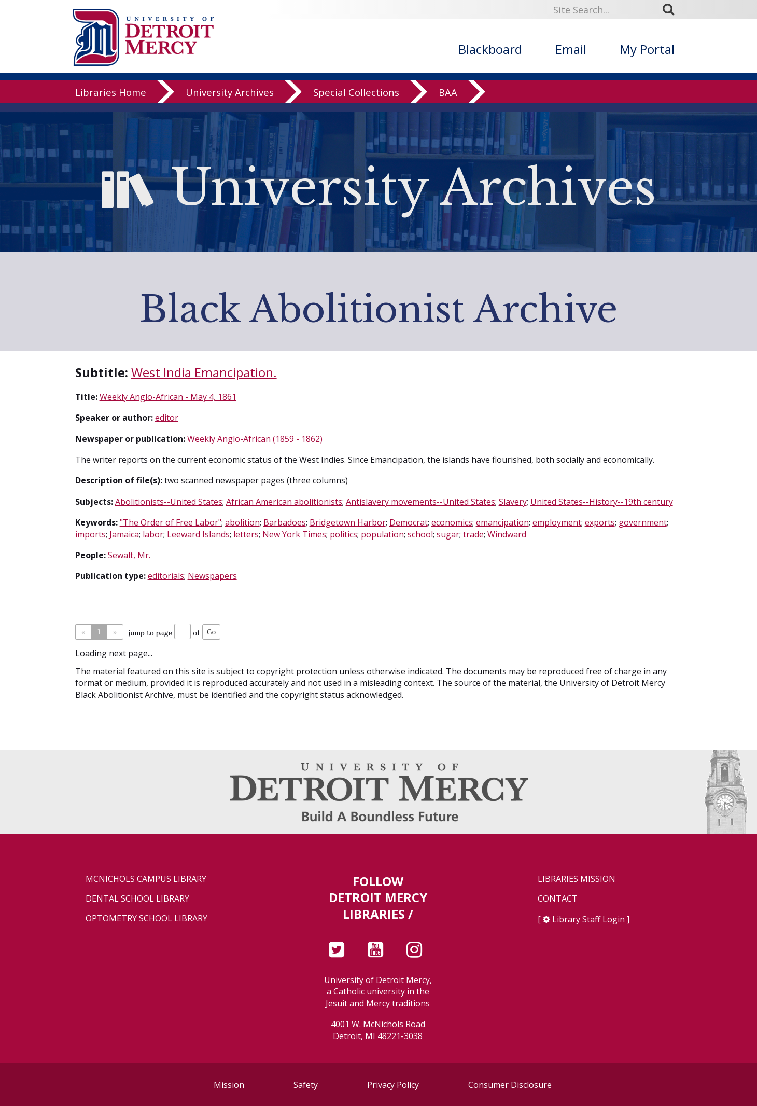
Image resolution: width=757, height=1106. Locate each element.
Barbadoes (284, 522)
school (420, 534)
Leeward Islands (198, 534)
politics (343, 534)
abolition (242, 522)
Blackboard (490, 49)
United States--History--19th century (601, 501)
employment (556, 522)
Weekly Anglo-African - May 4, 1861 (168, 397)
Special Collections (356, 100)
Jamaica (124, 534)
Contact (558, 899)
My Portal (647, 49)
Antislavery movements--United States (420, 501)
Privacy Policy (393, 1084)
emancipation (502, 522)
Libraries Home (110, 100)
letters (246, 534)
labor (153, 534)
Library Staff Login (588, 919)
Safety (305, 1084)
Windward (506, 534)
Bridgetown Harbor (348, 522)
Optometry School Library (146, 918)
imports (90, 534)
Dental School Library (137, 899)
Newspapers (212, 576)
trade (473, 534)
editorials (166, 576)
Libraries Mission (576, 879)
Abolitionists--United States (168, 501)
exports (600, 522)
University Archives (230, 100)
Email (570, 49)
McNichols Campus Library (146, 879)
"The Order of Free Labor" (170, 522)
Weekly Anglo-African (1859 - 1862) (255, 439)
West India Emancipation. (204, 372)
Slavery (513, 501)
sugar (448, 534)
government (643, 522)
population (382, 534)
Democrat (408, 522)
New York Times (294, 534)
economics (451, 522)
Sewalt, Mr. (129, 555)
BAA (448, 100)
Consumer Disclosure (510, 1084)
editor (166, 417)
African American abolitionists (284, 501)
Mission (229, 1084)
